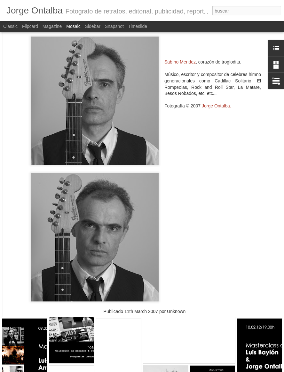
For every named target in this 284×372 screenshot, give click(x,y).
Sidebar (92, 26)
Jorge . (216, 75)
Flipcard (30, 26)
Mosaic (73, 26)
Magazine (52, 26)
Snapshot (114, 26)
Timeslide (137, 26)
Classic (10, 26)
